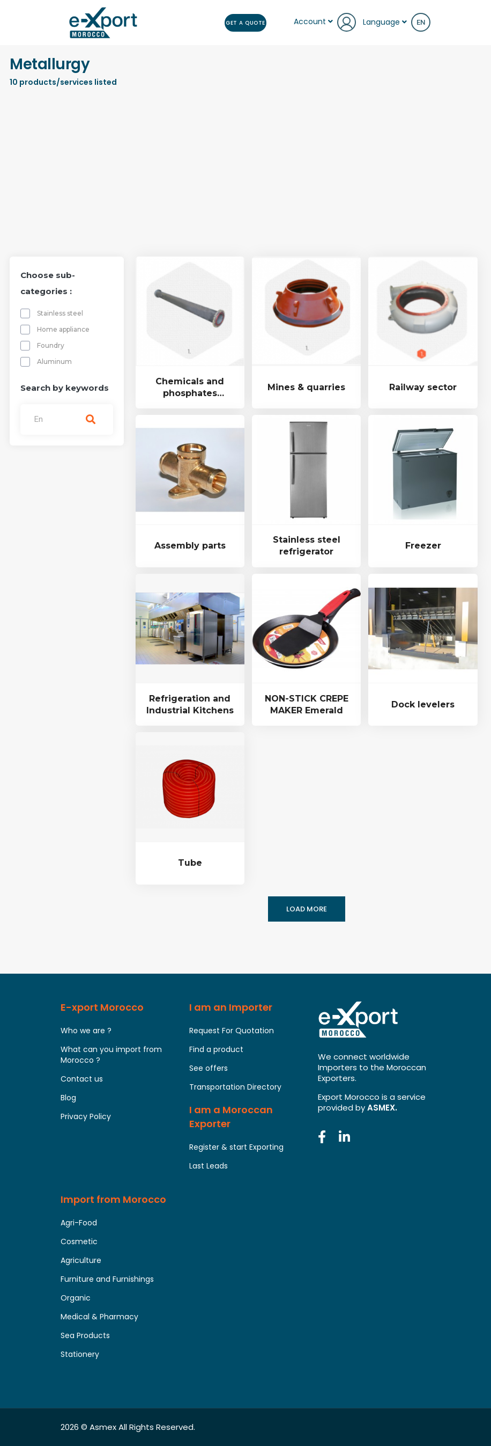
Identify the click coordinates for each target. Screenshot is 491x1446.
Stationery (80, 1354)
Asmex (103, 1427)
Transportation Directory (235, 1087)
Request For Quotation (231, 1030)
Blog (68, 1097)
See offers (208, 1068)
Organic (76, 1297)
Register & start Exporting (236, 1147)
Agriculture (81, 1260)
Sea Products (85, 1335)
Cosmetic (79, 1241)
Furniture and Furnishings (107, 1279)
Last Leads (208, 1165)
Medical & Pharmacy (99, 1316)
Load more (306, 909)
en (420, 22)
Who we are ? (86, 1030)
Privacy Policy (86, 1116)
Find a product (216, 1049)
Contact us (82, 1078)
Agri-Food (79, 1222)
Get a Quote (245, 22)
